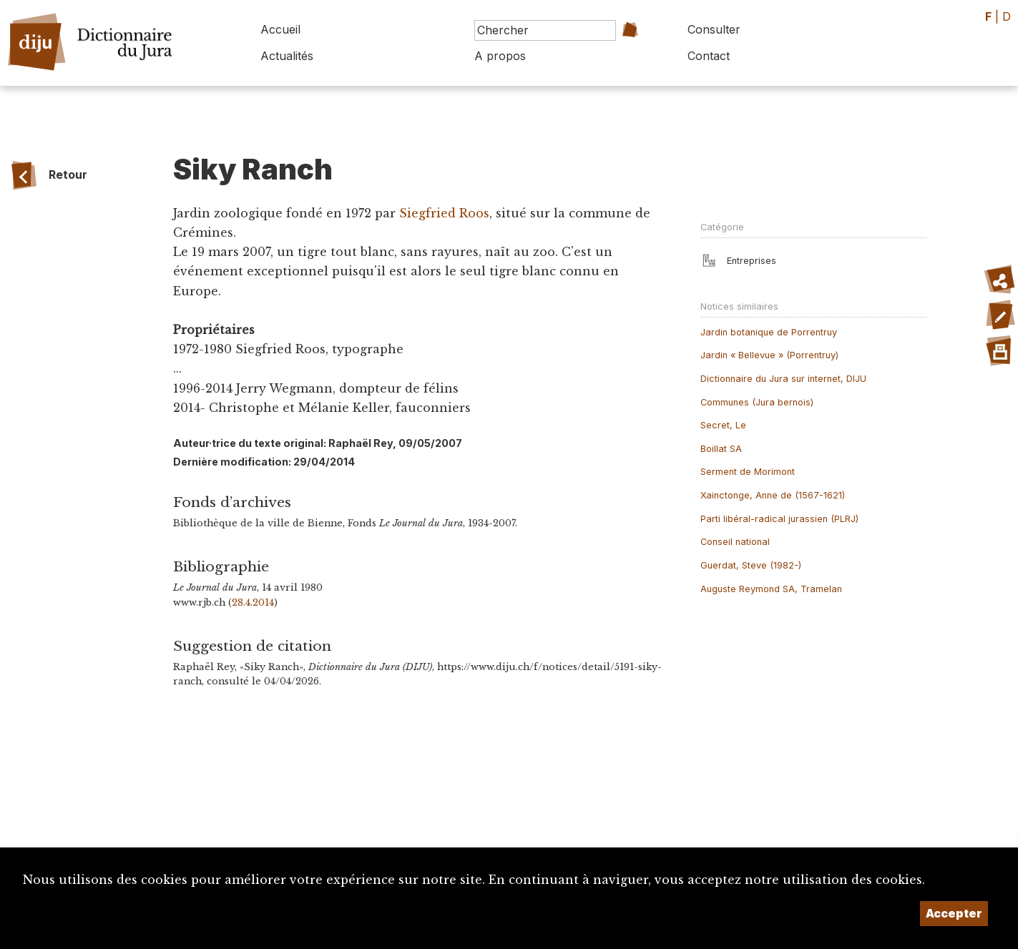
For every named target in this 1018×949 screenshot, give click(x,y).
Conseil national (735, 541)
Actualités (286, 56)
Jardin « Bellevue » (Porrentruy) (769, 355)
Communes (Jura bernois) (756, 402)
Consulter (713, 29)
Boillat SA (721, 448)
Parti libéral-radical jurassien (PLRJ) (779, 518)
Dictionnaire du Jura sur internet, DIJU (783, 378)
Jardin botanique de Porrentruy (768, 332)
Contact (708, 56)
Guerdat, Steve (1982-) (750, 565)
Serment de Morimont (747, 471)
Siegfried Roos (444, 213)
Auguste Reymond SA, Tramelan (771, 589)
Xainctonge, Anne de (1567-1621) (772, 495)
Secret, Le (723, 425)
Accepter (954, 913)
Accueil (280, 29)
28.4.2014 (253, 602)
